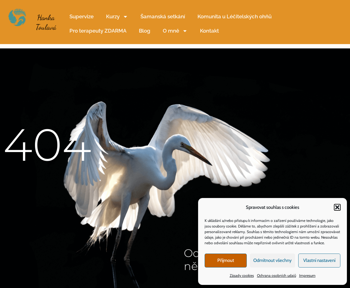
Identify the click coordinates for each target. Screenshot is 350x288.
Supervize (81, 16)
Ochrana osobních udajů (276, 275)
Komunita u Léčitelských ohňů (234, 16)
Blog (144, 31)
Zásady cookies (242, 275)
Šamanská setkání (162, 16)
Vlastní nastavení (319, 260)
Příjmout (225, 260)
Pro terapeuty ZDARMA (97, 31)
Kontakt (209, 31)
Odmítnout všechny (272, 260)
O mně (175, 31)
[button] (337, 207)
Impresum (307, 275)
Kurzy (117, 16)
